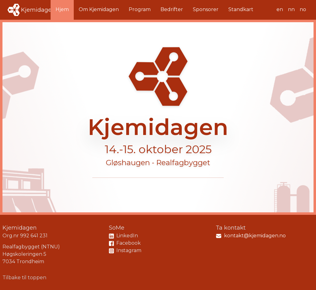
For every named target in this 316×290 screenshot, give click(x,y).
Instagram (125, 250)
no (303, 9)
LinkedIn (123, 236)
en (279, 9)
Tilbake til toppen (24, 277)
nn (291, 9)
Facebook (125, 243)
